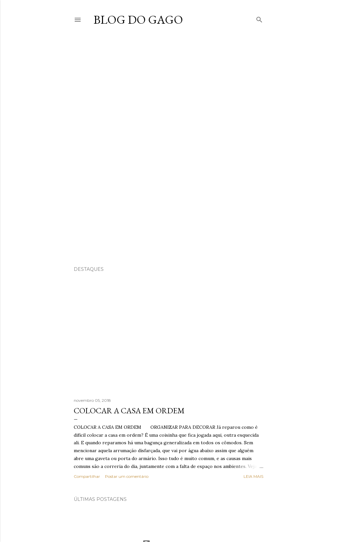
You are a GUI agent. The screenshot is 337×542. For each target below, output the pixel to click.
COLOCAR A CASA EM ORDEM (129, 410)
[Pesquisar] (259, 18)
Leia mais (253, 476)
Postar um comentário (126, 476)
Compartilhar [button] (87, 476)
